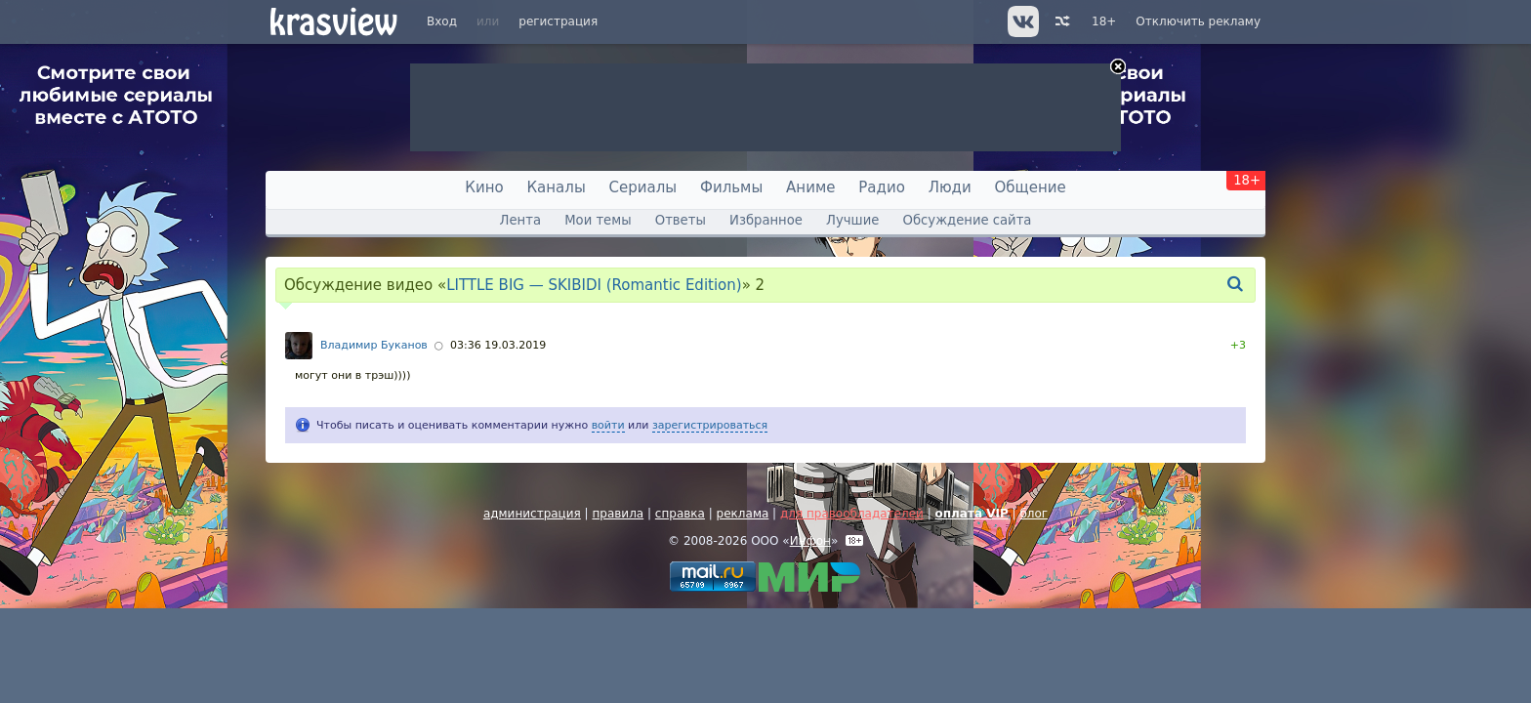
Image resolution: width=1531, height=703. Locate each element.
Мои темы (597, 220)
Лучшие (852, 220)
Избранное (766, 220)
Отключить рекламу (1198, 21)
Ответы (680, 220)
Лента (520, 220)
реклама (743, 513)
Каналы (555, 187)
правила (617, 513)
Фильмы (731, 187)
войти (608, 425)
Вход (442, 21)
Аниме (810, 187)
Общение (1030, 187)
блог (1033, 513)
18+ (1104, 21)
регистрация (558, 21)
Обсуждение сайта (967, 220)
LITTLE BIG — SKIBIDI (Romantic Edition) (593, 285)
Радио (881, 187)
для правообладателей (852, 513)
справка (680, 513)
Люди (950, 187)
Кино (484, 187)
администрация (532, 513)
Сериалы (643, 187)
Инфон (810, 541)
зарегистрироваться (709, 425)
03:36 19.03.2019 (498, 345)
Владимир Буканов (374, 345)
